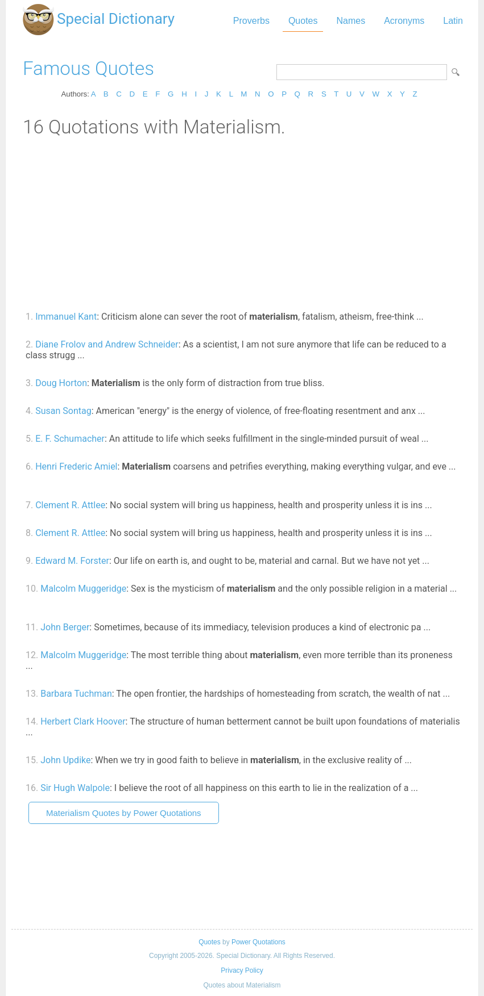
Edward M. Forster (72, 560)
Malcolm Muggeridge (83, 588)
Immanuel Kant (66, 316)
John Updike (65, 760)
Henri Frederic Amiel (76, 466)
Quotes (303, 21)
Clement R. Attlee (70, 505)
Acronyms (404, 21)
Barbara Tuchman (76, 693)
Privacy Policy (242, 970)
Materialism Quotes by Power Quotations (123, 813)
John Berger (64, 627)
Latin (453, 21)
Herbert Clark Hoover (82, 721)
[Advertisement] (242, 223)
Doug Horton (61, 383)
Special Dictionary (116, 18)
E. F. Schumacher (70, 438)
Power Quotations (258, 942)
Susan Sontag (63, 410)
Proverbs (251, 21)
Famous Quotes (88, 68)
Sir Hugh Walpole (75, 787)
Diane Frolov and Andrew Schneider (106, 344)
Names (350, 21)
